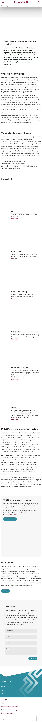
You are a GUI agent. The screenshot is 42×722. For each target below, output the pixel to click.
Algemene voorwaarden (7, 713)
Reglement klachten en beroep (9, 710)
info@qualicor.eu (6, 681)
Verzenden (33, 658)
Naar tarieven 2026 (9, 519)
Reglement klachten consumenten (10, 706)
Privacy (3, 703)
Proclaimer (4, 699)
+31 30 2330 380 (6, 686)
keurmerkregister (11, 514)
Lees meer (14, 218)
